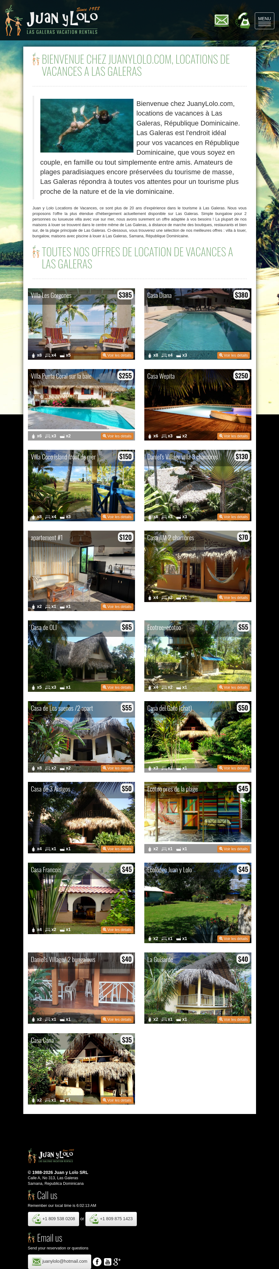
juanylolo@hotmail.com (60, 1262)
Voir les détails (117, 355)
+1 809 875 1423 (111, 1219)
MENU (266, 21)
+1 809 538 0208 (53, 1219)
